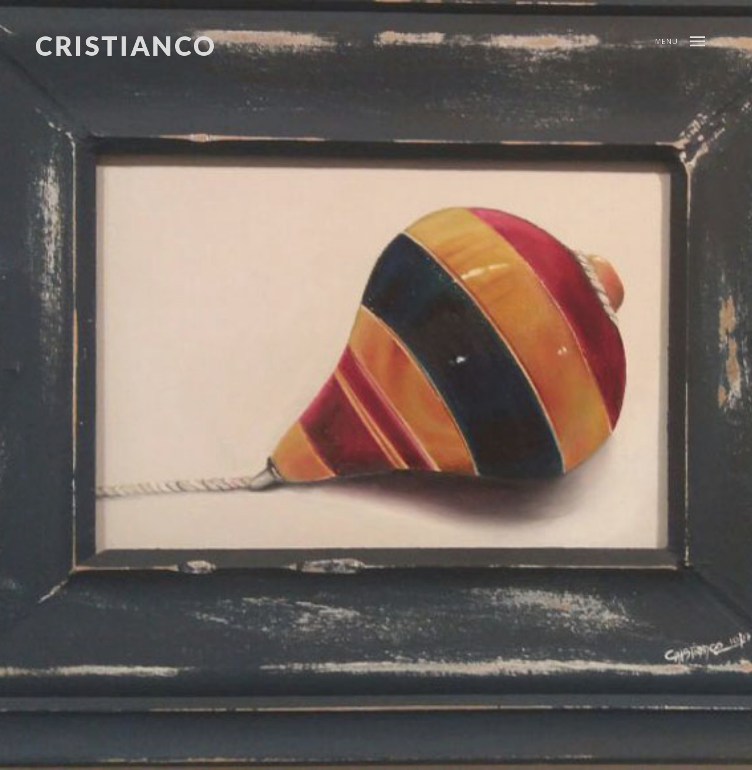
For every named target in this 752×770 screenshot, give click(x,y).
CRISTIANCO (126, 45)
